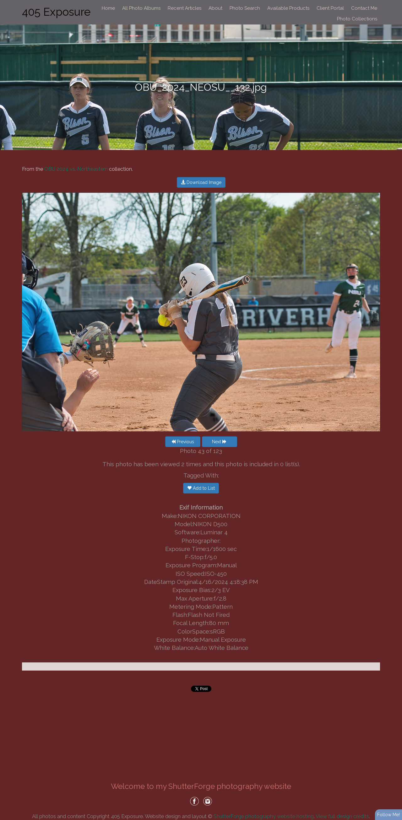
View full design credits (342, 816)
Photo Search (245, 8)
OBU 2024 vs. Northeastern (76, 169)
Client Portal (330, 8)
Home (108, 8)
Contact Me (364, 8)
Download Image (201, 182)
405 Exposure (56, 11)
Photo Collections (357, 19)
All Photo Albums (141, 8)
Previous (182, 441)
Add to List (201, 488)
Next (219, 441)
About (215, 8)
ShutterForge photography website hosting (264, 816)
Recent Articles (184, 8)
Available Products (288, 8)
